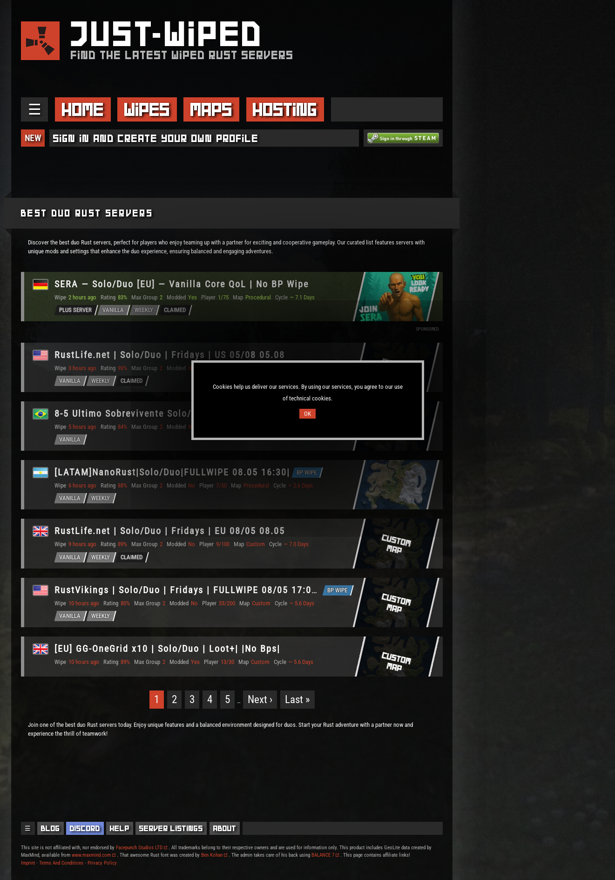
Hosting (285, 109)
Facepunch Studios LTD (141, 848)
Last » (297, 699)
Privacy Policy (102, 863)
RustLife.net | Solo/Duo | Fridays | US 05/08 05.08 (169, 354)
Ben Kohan (214, 855)
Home (83, 109)
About (225, 828)
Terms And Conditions (61, 863)
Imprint (28, 863)
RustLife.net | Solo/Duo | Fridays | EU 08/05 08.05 (169, 530)
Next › (260, 699)
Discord (85, 828)
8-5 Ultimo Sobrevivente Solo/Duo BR (139, 413)
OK (307, 413)
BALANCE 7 (325, 855)
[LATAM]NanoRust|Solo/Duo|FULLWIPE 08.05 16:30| (172, 472)
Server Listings (171, 828)
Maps (211, 109)
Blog (50, 828)
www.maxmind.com (93, 855)
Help (119, 828)
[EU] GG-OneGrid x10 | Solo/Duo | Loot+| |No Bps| (167, 648)
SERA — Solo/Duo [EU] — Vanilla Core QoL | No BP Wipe (181, 284)
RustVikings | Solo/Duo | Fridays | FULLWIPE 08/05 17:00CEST (197, 590)
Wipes (147, 109)
